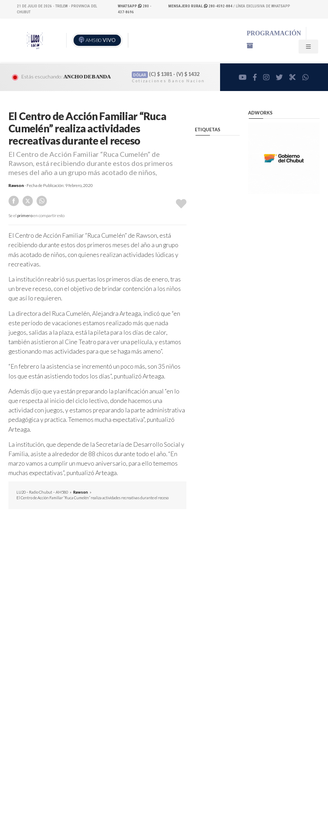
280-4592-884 (200, 6)
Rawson (16, 185)
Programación (274, 33)
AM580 (101, 40)
